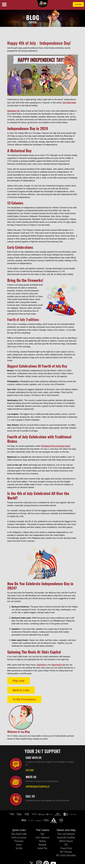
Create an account (18, 837)
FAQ (66, 844)
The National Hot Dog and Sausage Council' (55, 445)
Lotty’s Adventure (42, 837)
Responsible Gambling (66, 837)
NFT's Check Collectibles (66, 855)
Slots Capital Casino (69, 102)
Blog (42, 833)
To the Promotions (24, 699)
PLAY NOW (78, 4)
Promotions (19, 841)
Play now (18, 680)
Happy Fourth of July (58, 664)
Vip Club (19, 848)
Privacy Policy (66, 848)
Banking (42, 841)
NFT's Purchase (66, 851)
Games (19, 844)
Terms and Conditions (66, 833)
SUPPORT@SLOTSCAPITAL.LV (38, 786)
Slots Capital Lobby (19, 833)
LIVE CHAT (30, 770)
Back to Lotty (21, 690)
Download (42, 844)
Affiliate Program (66, 841)
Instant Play (42, 848)
